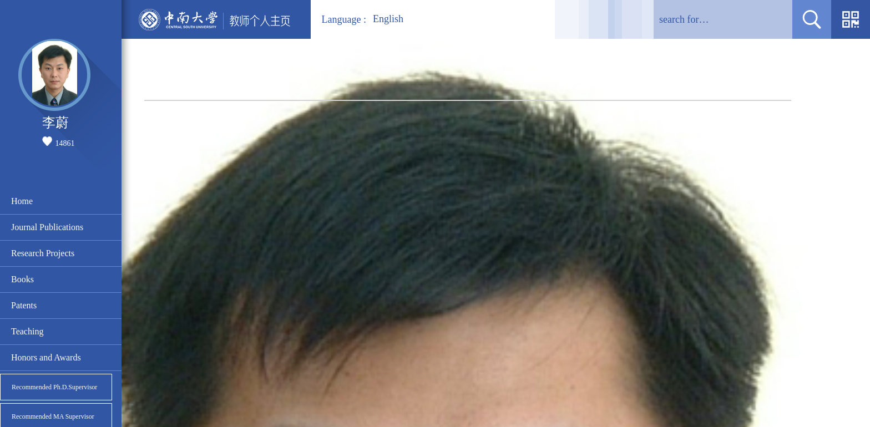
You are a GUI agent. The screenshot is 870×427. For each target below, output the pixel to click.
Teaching (27, 331)
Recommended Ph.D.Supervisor (54, 387)
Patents (24, 305)
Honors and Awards (46, 357)
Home (22, 201)
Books (22, 279)
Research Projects (42, 253)
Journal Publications (47, 227)
